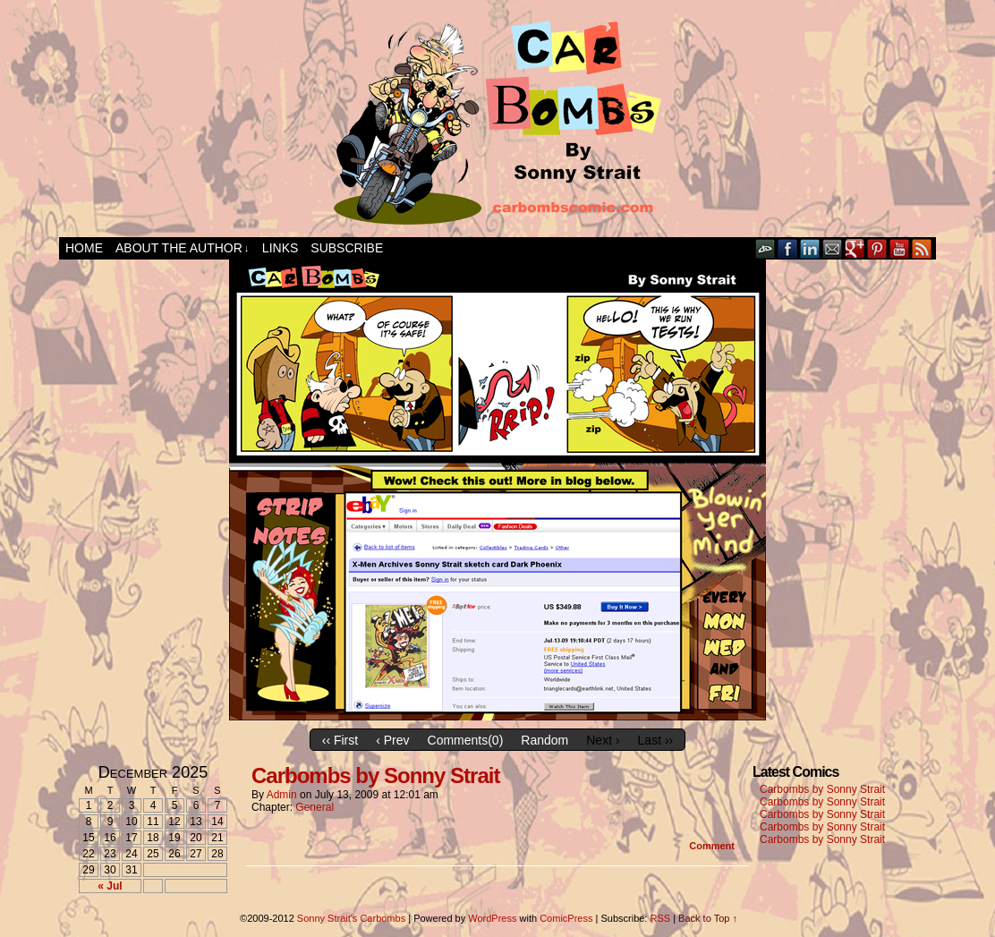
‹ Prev (392, 740)
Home (84, 248)
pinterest (877, 248)
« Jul (110, 886)
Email (832, 248)
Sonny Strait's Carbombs (351, 918)
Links (280, 248)
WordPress (492, 918)
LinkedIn (810, 248)
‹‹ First (340, 740)
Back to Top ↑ (707, 918)
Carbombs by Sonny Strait (375, 775)
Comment (711, 845)
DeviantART (765, 248)
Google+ (855, 248)
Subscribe (346, 248)
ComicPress (566, 918)
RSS (922, 248)
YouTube (900, 248)
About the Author (182, 248)
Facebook (788, 248)
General (314, 807)
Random (544, 740)
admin (282, 794)
